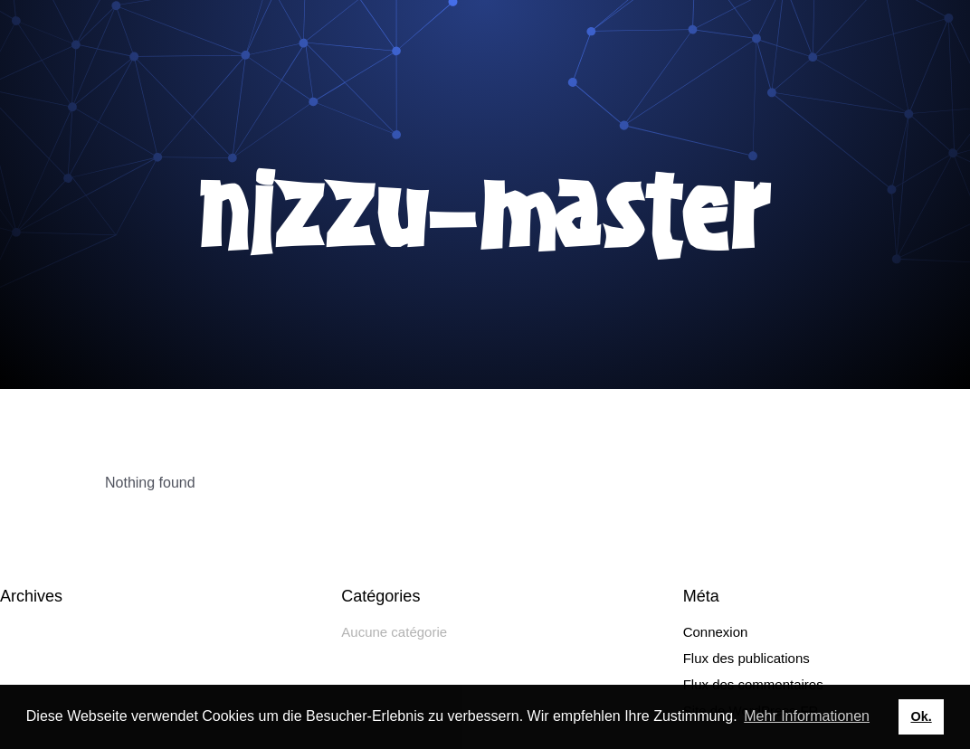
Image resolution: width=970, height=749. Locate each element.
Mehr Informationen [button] (807, 716)
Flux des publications (746, 658)
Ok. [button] (920, 716)
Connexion (715, 632)
